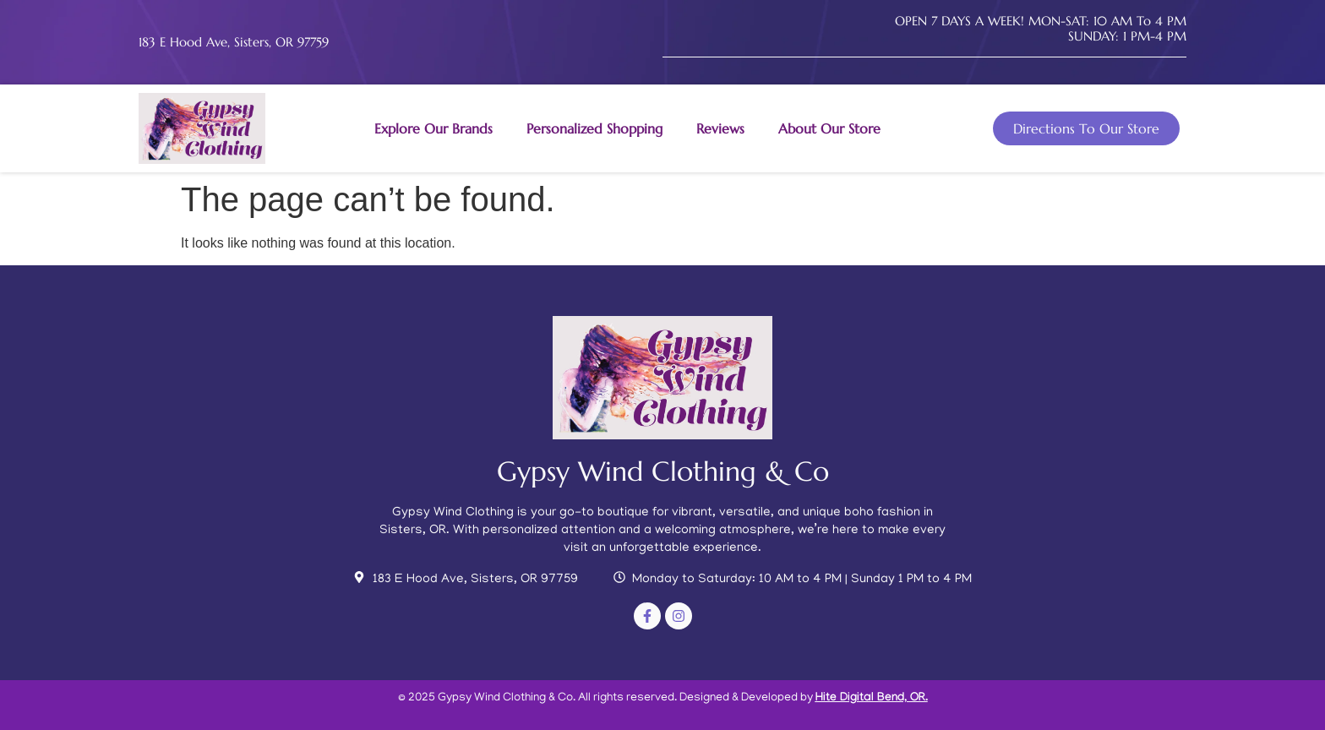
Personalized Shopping (594, 128)
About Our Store (829, 128)
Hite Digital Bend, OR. (871, 698)
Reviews (720, 128)
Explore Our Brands (433, 128)
